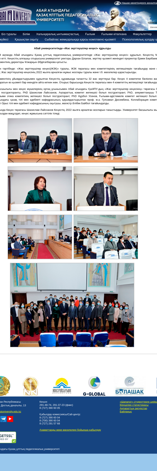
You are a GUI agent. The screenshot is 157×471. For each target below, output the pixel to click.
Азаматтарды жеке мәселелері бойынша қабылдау (70, 429)
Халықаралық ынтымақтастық (57, 34)
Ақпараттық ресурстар (133, 408)
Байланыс (126, 411)
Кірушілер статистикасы (134, 404)
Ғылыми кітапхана (114, 34)
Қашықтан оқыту (26, 39)
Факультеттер (142, 34)
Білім (26, 34)
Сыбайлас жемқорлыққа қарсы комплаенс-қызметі (80, 39)
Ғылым (90, 34)
